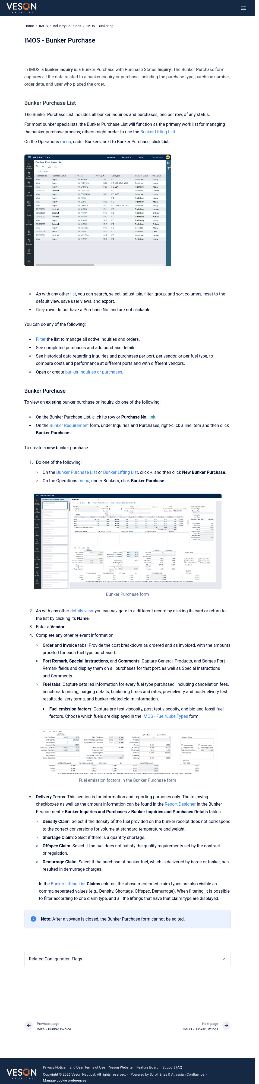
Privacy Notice (54, 1067)
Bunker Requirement (69, 425)
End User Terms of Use (87, 1067)
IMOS (43, 26)
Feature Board (148, 1067)
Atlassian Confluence (187, 1074)
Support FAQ (172, 1067)
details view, (82, 610)
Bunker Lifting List (157, 131)
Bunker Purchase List (76, 472)
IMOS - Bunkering (99, 26)
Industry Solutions (67, 26)
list (73, 293)
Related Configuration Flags (55, 958)
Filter (41, 339)
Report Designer (180, 804)
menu (65, 141)
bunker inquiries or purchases (93, 372)
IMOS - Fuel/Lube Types (165, 716)
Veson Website (120, 1067)
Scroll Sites (158, 1074)
